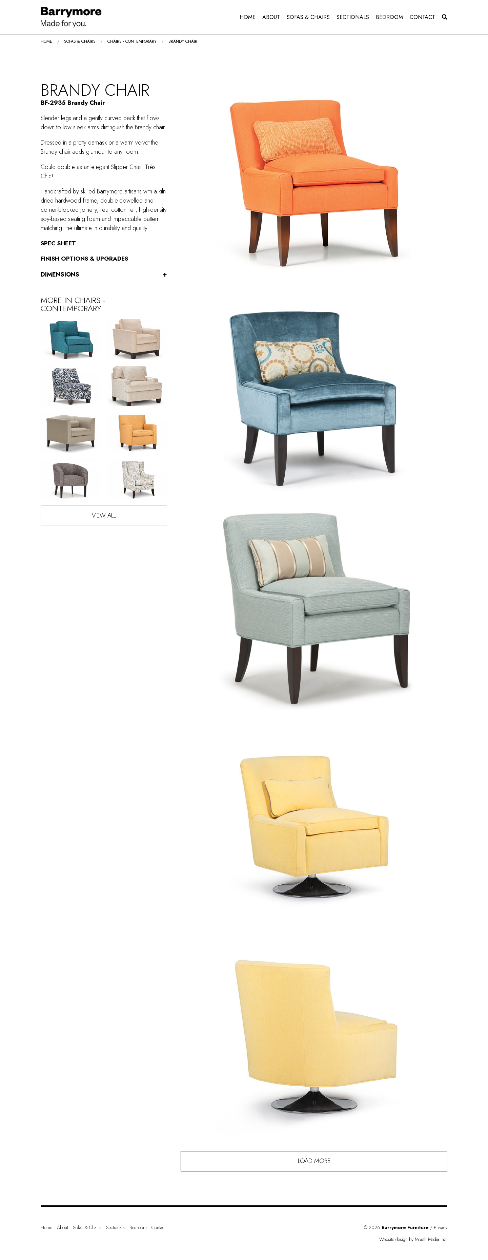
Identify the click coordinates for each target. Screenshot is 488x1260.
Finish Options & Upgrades (85, 258)
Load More (314, 1160)
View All (104, 515)
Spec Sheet (59, 243)
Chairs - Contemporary (132, 41)
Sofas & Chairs (308, 17)
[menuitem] (248, 17)
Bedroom (389, 17)
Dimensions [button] (104, 274)
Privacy (440, 1227)
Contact (422, 17)
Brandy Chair (182, 41)
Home (248, 17)
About (271, 17)
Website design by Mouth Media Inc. (413, 1239)
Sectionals (353, 17)
